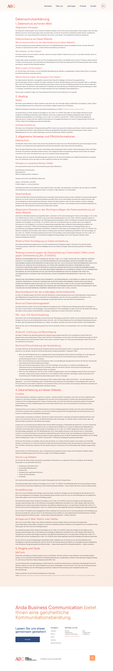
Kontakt (93, 6)
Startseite (48, 6)
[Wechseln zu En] (103, 6)
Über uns (59, 6)
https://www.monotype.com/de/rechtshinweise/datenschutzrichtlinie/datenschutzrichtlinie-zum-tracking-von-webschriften (57, 575)
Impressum (53, 640)
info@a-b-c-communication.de (72, 636)
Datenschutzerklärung (56, 643)
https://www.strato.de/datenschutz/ (73, 109)
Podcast (83, 6)
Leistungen (71, 6)
